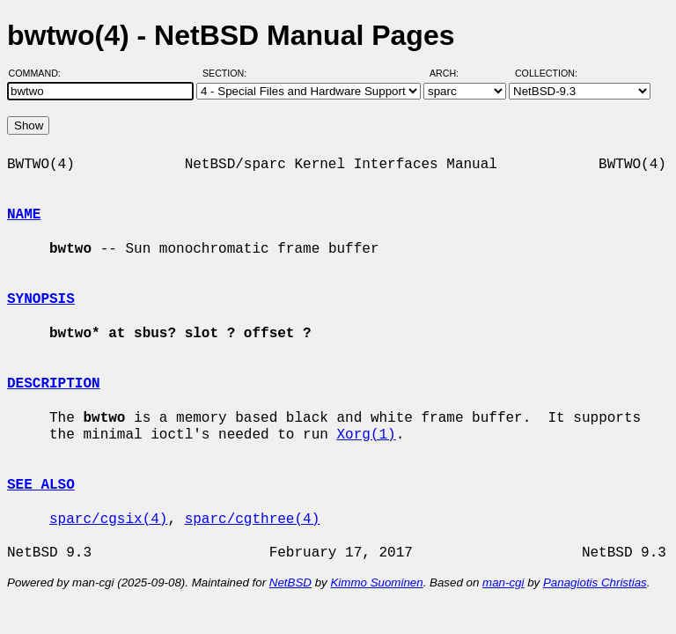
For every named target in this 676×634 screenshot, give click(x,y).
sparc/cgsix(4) (108, 519)
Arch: (452, 73)
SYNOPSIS (41, 299)
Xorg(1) (365, 435)
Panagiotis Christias (595, 582)
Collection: (546, 73)
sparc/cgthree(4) (252, 519)
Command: (40, 73)
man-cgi (503, 582)
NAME (23, 215)
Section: (228, 73)
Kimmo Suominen (376, 582)
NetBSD (290, 582)
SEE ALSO (41, 485)
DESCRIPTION (53, 384)
